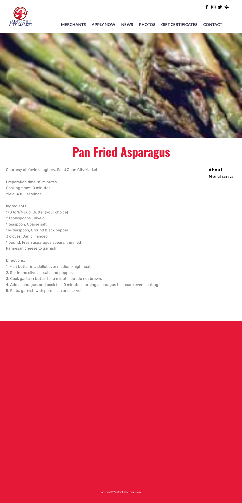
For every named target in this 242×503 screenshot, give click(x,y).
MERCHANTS (73, 24)
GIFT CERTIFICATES (179, 24)
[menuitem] (215, 170)
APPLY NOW (103, 24)
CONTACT (212, 24)
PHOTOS (147, 24)
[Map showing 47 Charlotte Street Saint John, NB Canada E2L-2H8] (201, 399)
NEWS (127, 24)
